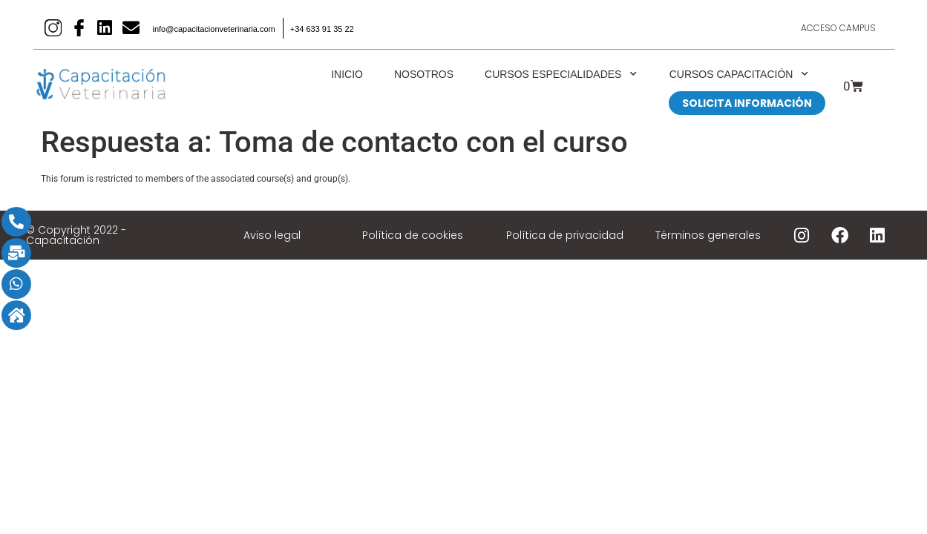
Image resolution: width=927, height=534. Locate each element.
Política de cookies (412, 235)
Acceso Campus (837, 28)
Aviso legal (272, 235)
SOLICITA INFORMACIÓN (747, 103)
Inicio (347, 74)
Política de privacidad (564, 235)
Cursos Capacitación (739, 74)
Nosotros (423, 74)
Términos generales (708, 235)
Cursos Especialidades (561, 74)
